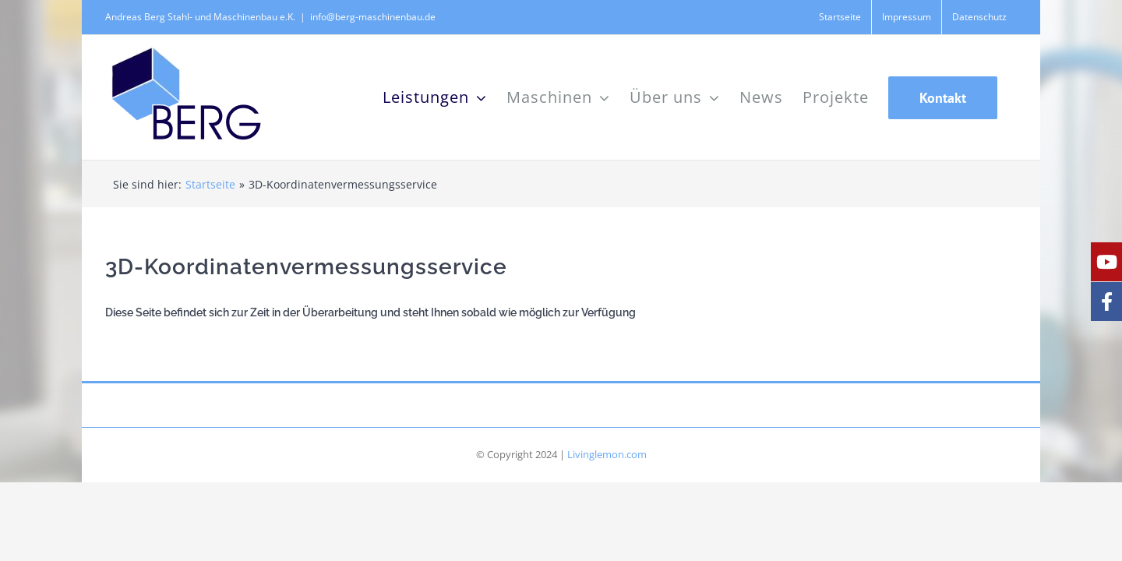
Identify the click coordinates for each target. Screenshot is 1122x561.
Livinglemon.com (607, 454)
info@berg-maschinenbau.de (373, 16)
